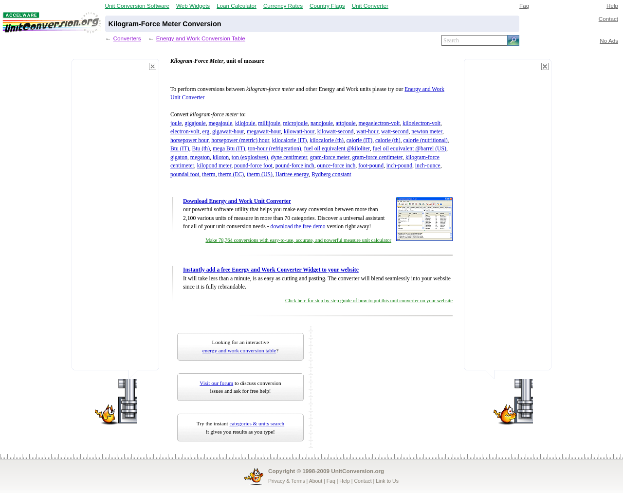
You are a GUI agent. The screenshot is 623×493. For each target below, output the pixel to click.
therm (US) (260, 174)
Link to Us (387, 481)
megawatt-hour (264, 131)
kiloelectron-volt (421, 123)
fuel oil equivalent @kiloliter (337, 149)
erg (205, 131)
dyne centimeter (289, 157)
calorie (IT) (359, 140)
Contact (608, 19)
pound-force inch (294, 166)
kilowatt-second (335, 131)
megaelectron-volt (379, 123)
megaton (200, 157)
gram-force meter (329, 157)
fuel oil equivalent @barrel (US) (409, 149)
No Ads (609, 40)
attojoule (346, 123)
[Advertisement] (115, 219)
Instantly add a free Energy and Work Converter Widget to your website (271, 270)
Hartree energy (292, 174)
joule (176, 123)
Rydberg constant (331, 174)
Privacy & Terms (286, 481)
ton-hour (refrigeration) (274, 149)
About (315, 481)
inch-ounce (427, 166)
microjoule (295, 123)
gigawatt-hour (228, 131)
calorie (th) (388, 140)
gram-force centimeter (377, 157)
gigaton (178, 157)
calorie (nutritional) (425, 140)
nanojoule (322, 123)
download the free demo (298, 226)
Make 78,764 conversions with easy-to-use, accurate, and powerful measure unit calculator (298, 240)
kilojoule (245, 123)
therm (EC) (231, 174)
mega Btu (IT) (229, 149)
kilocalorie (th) (327, 140)
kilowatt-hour (299, 131)
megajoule (220, 123)
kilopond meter (214, 166)
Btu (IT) (179, 149)
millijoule (269, 123)
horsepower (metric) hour (240, 140)
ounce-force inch (336, 166)
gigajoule (194, 123)
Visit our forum (216, 383)
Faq (524, 5)
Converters (127, 38)
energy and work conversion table (239, 350)
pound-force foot (253, 166)
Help (612, 5)
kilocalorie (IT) (289, 140)
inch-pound (399, 166)
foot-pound (371, 166)
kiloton (221, 157)
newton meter (426, 131)
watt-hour (367, 131)
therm (208, 174)
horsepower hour (189, 140)
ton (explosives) (250, 157)
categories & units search (256, 423)
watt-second (394, 131)
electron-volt (185, 131)
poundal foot (184, 174)
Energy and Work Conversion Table (200, 38)
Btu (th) (201, 149)
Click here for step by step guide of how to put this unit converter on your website (369, 300)
